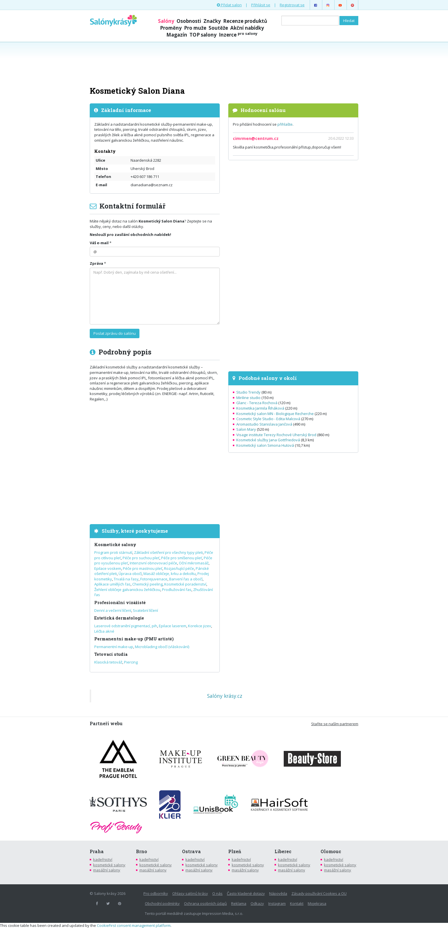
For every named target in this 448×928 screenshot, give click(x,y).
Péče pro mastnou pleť (142, 568)
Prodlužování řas (176, 589)
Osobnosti (189, 21)
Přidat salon (229, 4)
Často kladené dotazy (246, 893)
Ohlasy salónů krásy (190, 893)
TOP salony (203, 34)
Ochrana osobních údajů (205, 903)
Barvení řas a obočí (186, 579)
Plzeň (234, 851)
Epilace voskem (107, 568)
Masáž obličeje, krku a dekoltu (169, 573)
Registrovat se (292, 4)
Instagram (277, 903)
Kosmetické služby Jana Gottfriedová (268, 439)
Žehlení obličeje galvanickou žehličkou (127, 589)
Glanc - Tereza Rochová (256, 402)
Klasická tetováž (108, 662)
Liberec (283, 851)
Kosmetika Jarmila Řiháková (260, 408)
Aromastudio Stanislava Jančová (264, 424)
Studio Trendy (248, 392)
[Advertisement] (224, 63)
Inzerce (238, 34)
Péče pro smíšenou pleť (181, 557)
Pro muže (195, 28)
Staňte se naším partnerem (334, 723)
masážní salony (106, 870)
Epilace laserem (172, 625)
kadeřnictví (102, 859)
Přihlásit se (260, 4)
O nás (217, 893)
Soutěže (218, 28)
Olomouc (331, 851)
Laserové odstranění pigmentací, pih (125, 625)
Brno (141, 851)
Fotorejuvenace (153, 579)
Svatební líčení (145, 610)
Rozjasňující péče (179, 568)
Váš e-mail (99, 242)
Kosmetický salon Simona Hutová (265, 445)
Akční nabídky (247, 28)
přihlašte (285, 124)
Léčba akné (104, 631)
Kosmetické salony (115, 544)
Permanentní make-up (113, 646)
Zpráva (96, 263)
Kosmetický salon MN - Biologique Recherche (275, 413)
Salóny (166, 21)
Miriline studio (248, 397)
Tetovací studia (110, 654)
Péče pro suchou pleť (141, 557)
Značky (212, 21)
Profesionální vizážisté (120, 602)
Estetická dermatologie (119, 618)
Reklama (238, 903)
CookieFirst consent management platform (134, 925)
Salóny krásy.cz (224, 695)
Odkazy (257, 903)
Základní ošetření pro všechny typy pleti (168, 552)
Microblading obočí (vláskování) (162, 646)
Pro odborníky (155, 893)
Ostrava (191, 851)
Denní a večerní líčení (112, 610)
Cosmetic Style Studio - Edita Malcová (268, 418)
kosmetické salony (109, 864)
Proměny (171, 28)
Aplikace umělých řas (112, 584)
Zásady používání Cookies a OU (319, 893)
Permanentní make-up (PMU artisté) (134, 639)
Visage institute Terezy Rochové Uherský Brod (276, 434)
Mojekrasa (317, 903)
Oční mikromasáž (194, 563)
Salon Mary (246, 429)
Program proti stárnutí (113, 552)
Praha (97, 851)
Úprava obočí (130, 573)
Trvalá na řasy (126, 579)
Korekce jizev (199, 625)
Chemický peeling (147, 584)
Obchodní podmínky (162, 903)
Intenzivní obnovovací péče (153, 563)
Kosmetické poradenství (185, 584)
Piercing (131, 662)
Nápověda (278, 893)
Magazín (176, 34)
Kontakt (296, 903)
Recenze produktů (245, 21)
